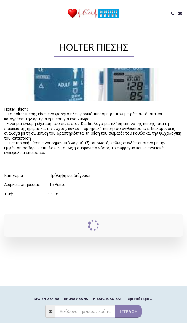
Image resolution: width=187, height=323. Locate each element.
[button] (6, 13)
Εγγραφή (128, 311)
